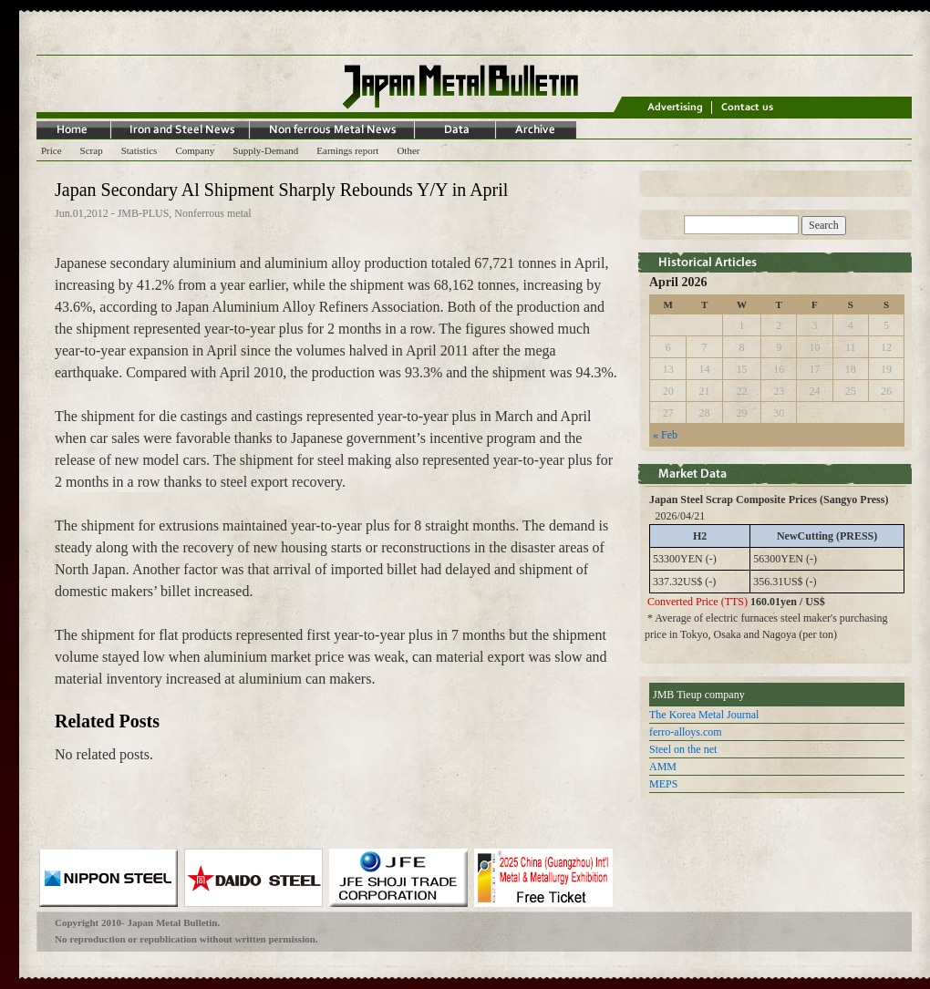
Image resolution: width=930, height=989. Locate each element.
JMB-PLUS (144, 213)
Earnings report (347, 150)
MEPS (663, 784)
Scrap (91, 150)
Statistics (139, 150)
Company (194, 150)
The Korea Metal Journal (704, 714)
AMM (663, 766)
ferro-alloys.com (685, 732)
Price (51, 150)
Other (408, 150)
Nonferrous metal (212, 213)
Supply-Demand (265, 150)
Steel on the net (683, 749)
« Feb (665, 434)
